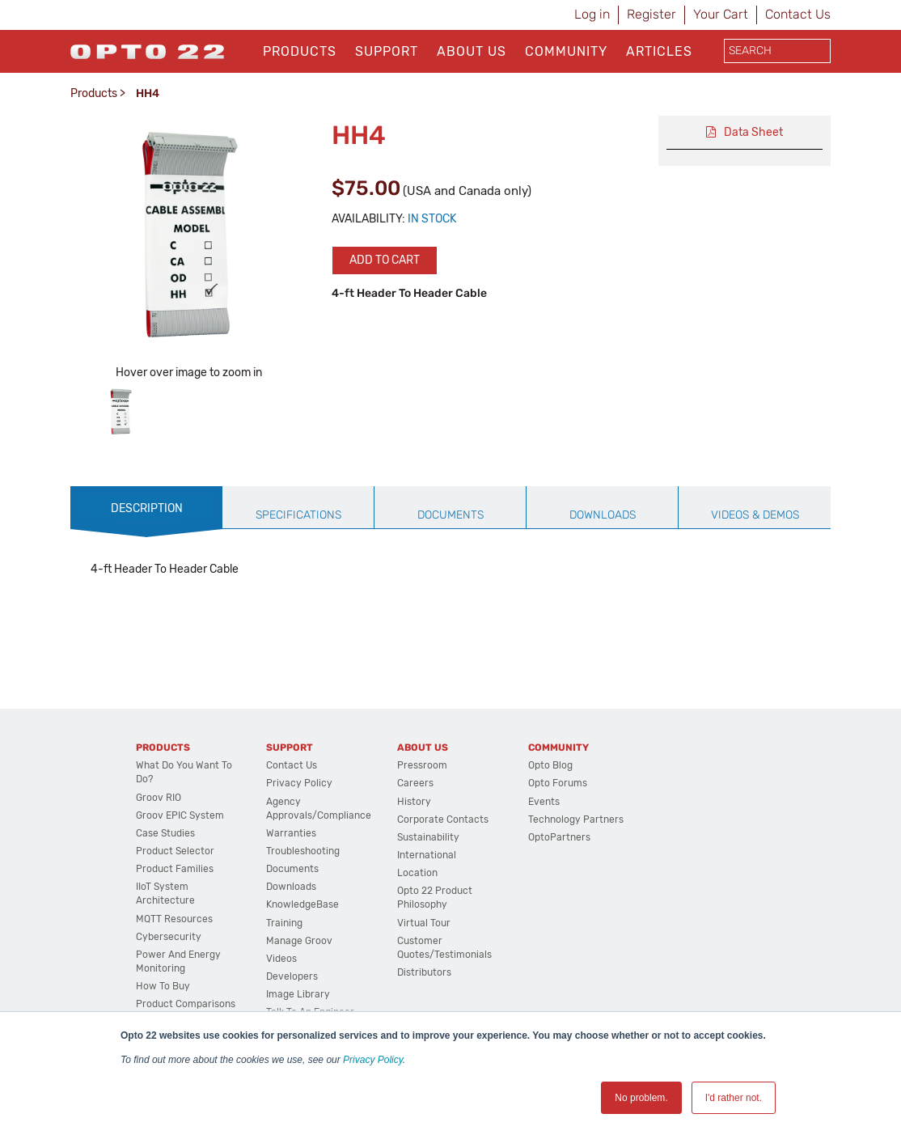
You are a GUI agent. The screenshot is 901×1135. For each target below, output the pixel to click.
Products (299, 51)
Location (417, 873)
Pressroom (422, 765)
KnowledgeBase (302, 904)
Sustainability (428, 837)
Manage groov (299, 941)
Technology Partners (576, 819)
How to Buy (163, 986)
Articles (659, 51)
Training (284, 923)
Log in (592, 14)
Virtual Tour (423, 923)
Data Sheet (753, 132)
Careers (415, 783)
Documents (292, 869)
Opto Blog (550, 765)
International (426, 855)
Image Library (298, 994)
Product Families (175, 869)
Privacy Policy (373, 1059)
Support (386, 51)
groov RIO (158, 797)
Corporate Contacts (443, 819)
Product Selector (175, 851)
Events (544, 801)
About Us (471, 51)
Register (651, 14)
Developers (292, 976)
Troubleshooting (303, 851)
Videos (281, 958)
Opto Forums (557, 783)
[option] (121, 411)
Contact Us (798, 14)
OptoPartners (559, 837)
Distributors (424, 972)
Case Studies (165, 833)
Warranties (291, 833)
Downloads (291, 886)
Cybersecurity (168, 936)
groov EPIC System (180, 815)
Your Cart (720, 14)
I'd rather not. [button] (733, 1097)
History (414, 801)
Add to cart (384, 260)
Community (566, 51)
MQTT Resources (174, 919)
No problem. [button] (641, 1097)
